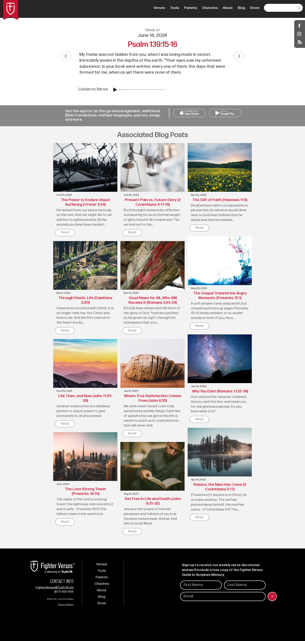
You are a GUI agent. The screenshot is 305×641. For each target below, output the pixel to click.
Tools (101, 571)
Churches (101, 584)
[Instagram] (299, 33)
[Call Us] (189, 113)
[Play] (115, 90)
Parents (102, 577)
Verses (101, 564)
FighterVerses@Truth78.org (55, 587)
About (101, 590)
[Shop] (299, 25)
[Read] (65, 232)
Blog (101, 597)
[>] (272, 596)
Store (101, 603)
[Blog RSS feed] (300, 42)
